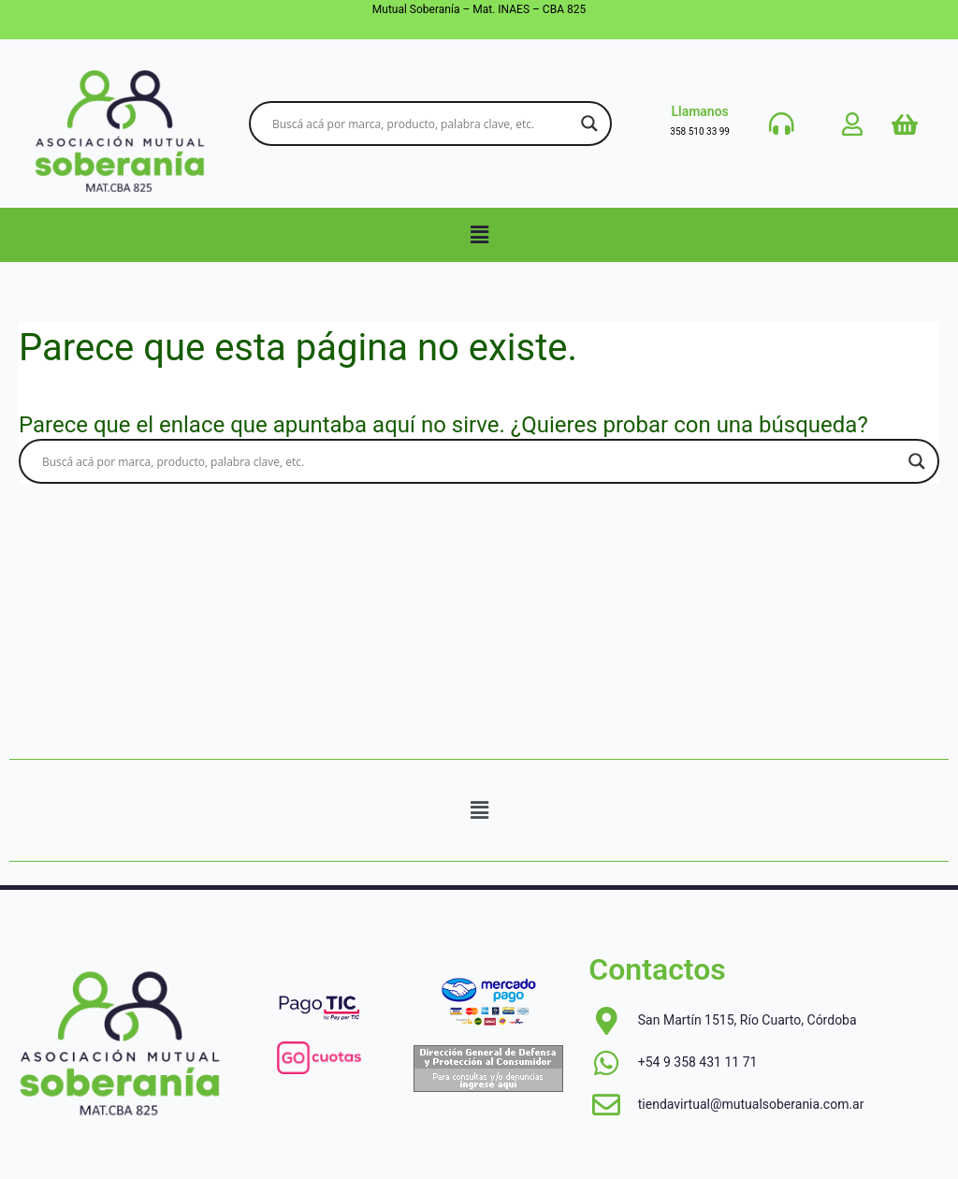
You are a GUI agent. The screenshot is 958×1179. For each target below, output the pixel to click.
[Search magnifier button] (589, 123)
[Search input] (422, 123)
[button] (479, 235)
